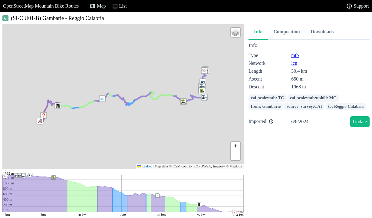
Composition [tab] (286, 31)
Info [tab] (258, 31)
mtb (295, 55)
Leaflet (144, 166)
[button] (102, 98)
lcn (294, 63)
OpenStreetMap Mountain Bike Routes (41, 5)
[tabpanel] (309, 86)
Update (360, 121)
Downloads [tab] (322, 31)
